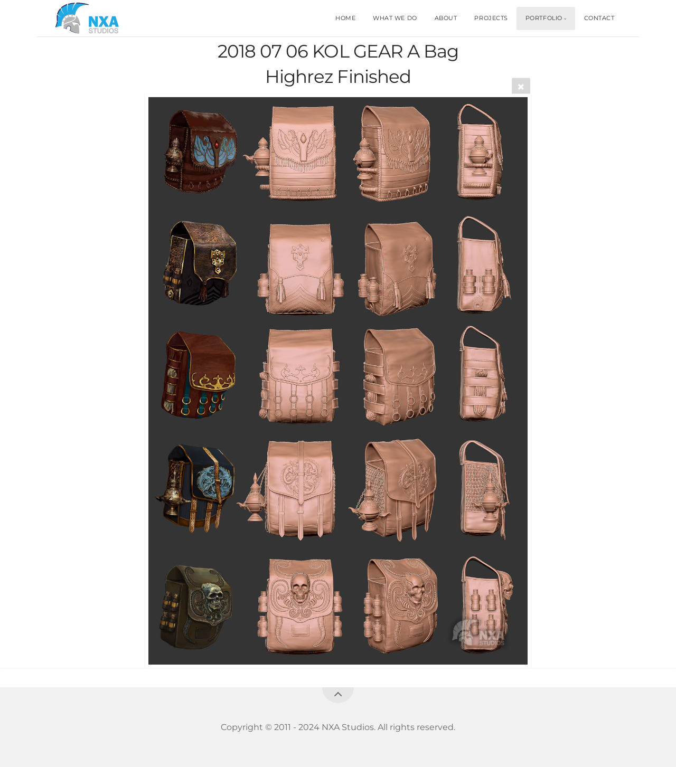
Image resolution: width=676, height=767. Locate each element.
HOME (345, 18)
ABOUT (446, 18)
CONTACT (599, 18)
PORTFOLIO (543, 18)
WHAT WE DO (395, 18)
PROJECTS (491, 18)
